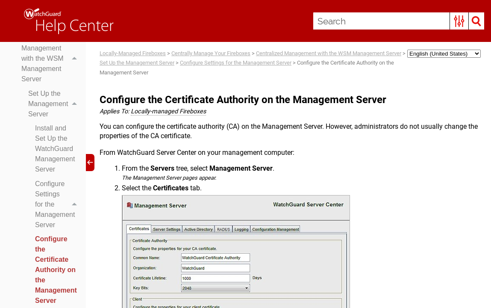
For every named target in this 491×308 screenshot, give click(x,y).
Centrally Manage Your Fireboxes (210, 53)
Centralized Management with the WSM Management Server (51, 58)
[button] (459, 21)
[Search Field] (398, 21)
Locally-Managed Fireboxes (133, 53)
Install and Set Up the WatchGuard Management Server (55, 148)
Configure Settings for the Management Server (58, 204)
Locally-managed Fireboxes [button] (168, 111)
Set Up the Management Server (55, 103)
